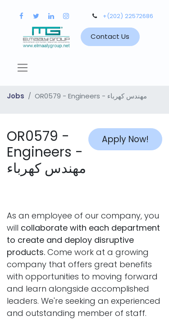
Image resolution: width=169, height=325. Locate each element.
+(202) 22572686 (128, 16)
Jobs (15, 96)
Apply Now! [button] (125, 139)
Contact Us (110, 36)
